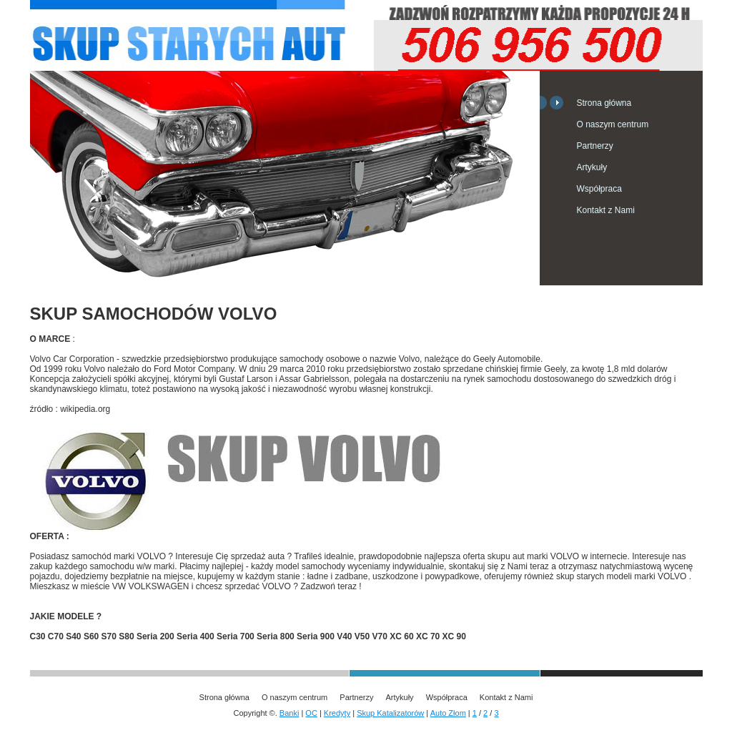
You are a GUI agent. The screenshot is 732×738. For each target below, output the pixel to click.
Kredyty (337, 713)
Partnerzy (595, 146)
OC (311, 713)
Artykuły (592, 167)
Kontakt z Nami (606, 210)
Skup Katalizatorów (390, 713)
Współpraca (599, 189)
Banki (290, 713)
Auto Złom (448, 713)
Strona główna (604, 103)
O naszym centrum (613, 124)
